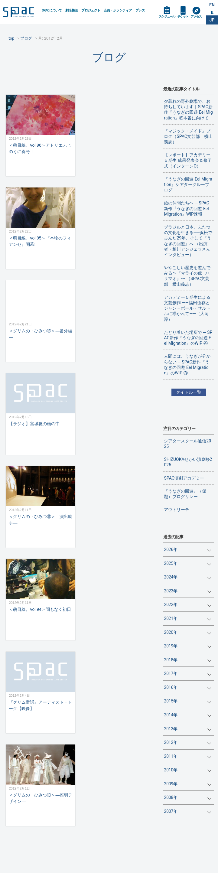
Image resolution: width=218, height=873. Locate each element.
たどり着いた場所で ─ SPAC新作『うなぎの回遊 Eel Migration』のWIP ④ (188, 338)
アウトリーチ (176, 509)
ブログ (109, 57)
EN (212, 4)
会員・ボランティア (118, 10)
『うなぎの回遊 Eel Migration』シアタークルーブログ (188, 184)
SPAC (20, 12)
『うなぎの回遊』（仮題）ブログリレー (185, 494)
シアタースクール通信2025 (187, 443)
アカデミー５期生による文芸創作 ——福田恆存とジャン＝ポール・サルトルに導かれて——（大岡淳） (187, 308)
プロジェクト (90, 10)
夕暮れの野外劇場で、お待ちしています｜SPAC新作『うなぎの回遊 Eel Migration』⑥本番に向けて (188, 109)
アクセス (196, 16)
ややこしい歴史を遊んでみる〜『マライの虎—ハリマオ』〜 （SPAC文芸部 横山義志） (187, 276)
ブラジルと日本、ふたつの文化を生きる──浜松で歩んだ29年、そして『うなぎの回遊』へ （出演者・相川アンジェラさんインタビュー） (188, 241)
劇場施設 (71, 10)
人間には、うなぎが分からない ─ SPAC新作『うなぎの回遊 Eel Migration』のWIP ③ (187, 364)
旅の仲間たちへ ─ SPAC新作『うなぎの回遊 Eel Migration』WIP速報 (186, 208)
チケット (182, 16)
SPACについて (52, 10)
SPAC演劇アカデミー (184, 478)
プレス (140, 10)
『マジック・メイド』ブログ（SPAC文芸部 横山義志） (188, 136)
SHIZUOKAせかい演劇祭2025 (188, 462)
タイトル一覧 (188, 392)
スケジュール (167, 16)
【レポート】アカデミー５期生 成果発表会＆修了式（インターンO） (187, 160)
